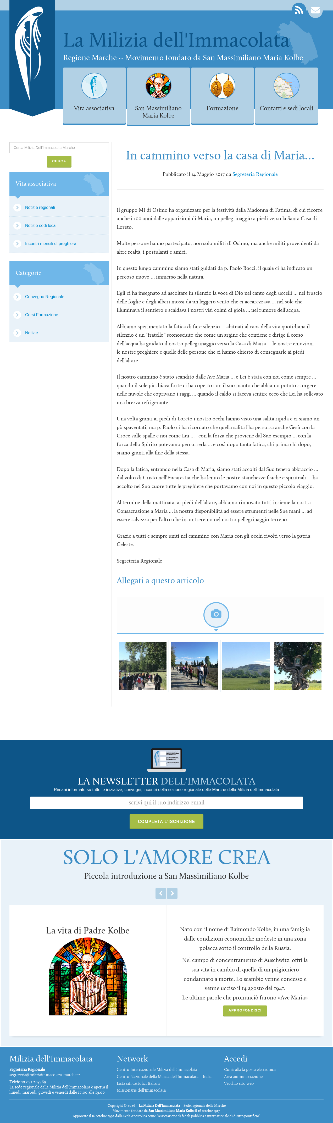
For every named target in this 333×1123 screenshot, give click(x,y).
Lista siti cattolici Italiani (138, 1084)
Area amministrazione (243, 1077)
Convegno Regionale (44, 296)
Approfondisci (245, 1010)
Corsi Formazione (41, 315)
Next (172, 893)
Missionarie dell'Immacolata (141, 1090)
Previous (161, 893)
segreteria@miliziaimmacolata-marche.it (44, 1075)
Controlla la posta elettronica (250, 1070)
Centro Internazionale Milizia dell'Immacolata (157, 1070)
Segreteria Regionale (255, 174)
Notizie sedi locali (41, 225)
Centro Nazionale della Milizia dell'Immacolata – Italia (164, 1077)
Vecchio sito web (239, 1084)
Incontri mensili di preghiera (50, 243)
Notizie (31, 333)
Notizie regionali (40, 207)
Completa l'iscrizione (166, 821)
